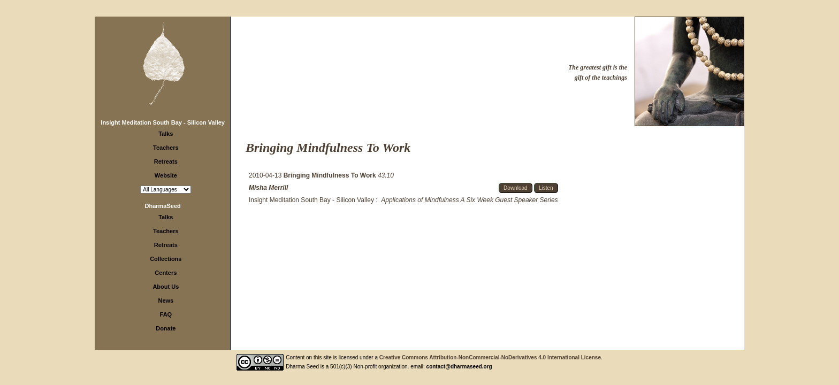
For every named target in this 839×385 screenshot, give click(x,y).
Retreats (166, 161)
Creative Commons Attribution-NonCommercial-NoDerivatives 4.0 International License (490, 357)
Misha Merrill (268, 187)
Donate (166, 328)
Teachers (166, 147)
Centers (166, 273)
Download (515, 188)
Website (166, 175)
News (165, 300)
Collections (165, 259)
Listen (546, 188)
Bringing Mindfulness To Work (331, 175)
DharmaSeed (163, 206)
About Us (165, 286)
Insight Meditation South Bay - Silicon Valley (163, 122)
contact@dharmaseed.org (459, 366)
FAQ (166, 314)
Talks (165, 133)
